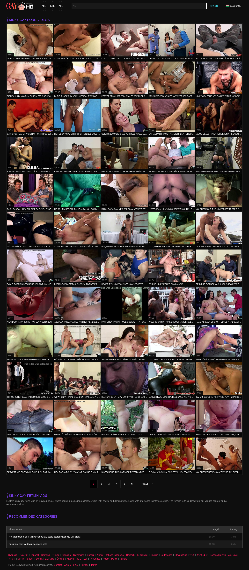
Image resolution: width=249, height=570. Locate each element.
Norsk (100, 555)
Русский (24, 555)
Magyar (71, 558)
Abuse (67, 565)
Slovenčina (78, 555)
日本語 (21, 558)
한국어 (11, 558)
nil (44, 6)
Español (35, 555)
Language (233, 6)
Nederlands (166, 555)
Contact (58, 565)
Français (66, 555)
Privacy (84, 565)
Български (142, 555)
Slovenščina (181, 555)
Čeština (60, 558)
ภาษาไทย (233, 555)
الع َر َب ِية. (82, 558)
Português (95, 558)
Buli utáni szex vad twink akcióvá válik (28, 544)
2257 (75, 565)
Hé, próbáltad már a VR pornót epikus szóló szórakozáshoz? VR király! (45, 536)
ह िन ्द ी (202, 555)
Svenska (12, 555)
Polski (114, 558)
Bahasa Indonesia (114, 555)
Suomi (30, 558)
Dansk (39, 558)
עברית (106, 558)
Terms (94, 565)
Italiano (123, 558)
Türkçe (55, 555)
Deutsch (130, 555)
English (154, 555)
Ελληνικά (49, 558)
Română (45, 555)
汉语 (192, 555)
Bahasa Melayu (218, 555)
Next (144, 483)
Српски (90, 555)
